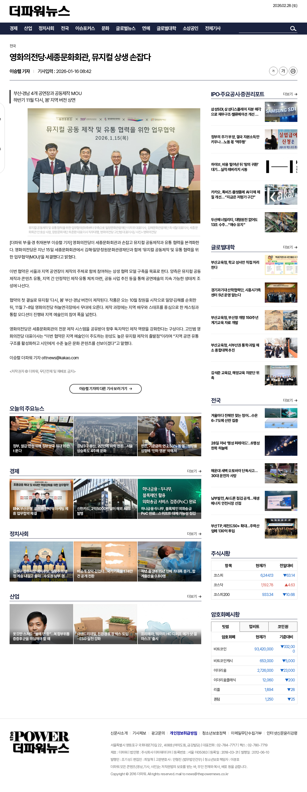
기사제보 (139, 733)
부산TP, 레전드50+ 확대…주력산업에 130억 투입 (235, 528)
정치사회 (46, 28)
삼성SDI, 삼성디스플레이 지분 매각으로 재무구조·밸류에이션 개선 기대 (236, 112)
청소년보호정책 (214, 733)
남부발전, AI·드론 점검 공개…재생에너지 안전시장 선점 (235, 501)
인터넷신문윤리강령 (282, 733)
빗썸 (225, 626)
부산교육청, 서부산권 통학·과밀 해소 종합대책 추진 (235, 348)
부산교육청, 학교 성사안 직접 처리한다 (235, 265)
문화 (105, 28)
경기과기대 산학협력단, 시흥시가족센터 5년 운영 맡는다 (236, 292)
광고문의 (158, 733)
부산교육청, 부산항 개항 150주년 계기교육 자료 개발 (234, 320)
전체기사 (213, 28)
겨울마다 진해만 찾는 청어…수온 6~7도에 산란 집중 (234, 418)
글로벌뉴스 (125, 28)
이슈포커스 (85, 28)
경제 (13, 28)
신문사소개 (119, 733)
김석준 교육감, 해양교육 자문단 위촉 (235, 375)
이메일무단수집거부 (246, 733)
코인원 (283, 626)
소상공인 (190, 28)
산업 (28, 28)
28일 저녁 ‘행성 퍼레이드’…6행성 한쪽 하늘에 (235, 445)
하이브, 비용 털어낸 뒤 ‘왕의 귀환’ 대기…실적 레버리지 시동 (234, 167)
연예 (146, 28)
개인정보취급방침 (183, 733)
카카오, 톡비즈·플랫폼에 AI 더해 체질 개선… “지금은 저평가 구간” (235, 194)
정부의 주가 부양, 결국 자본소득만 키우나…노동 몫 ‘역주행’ (235, 139)
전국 (65, 28)
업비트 (254, 626)
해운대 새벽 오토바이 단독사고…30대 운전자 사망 (234, 473)
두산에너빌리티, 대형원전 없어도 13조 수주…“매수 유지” (234, 222)
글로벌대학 (166, 28)
